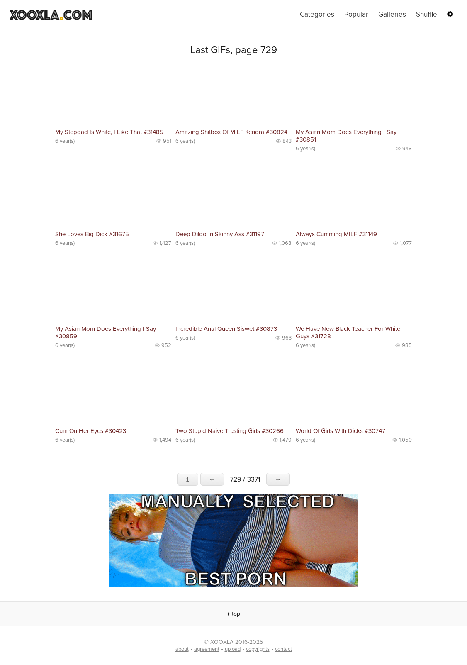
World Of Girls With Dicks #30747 (340, 431)
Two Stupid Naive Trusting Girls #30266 (229, 431)
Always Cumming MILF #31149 (336, 234)
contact (283, 649)
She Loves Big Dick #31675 (92, 234)
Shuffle (426, 14)
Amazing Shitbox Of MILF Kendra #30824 (231, 132)
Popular (356, 14)
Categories (317, 14)
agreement (206, 649)
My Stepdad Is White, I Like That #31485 (109, 132)
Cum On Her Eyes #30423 (90, 431)
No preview (113, 95)
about (182, 649)
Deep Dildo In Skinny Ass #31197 (219, 234)
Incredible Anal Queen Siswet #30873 (226, 328)
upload (233, 649)
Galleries (392, 14)
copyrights (258, 649)
